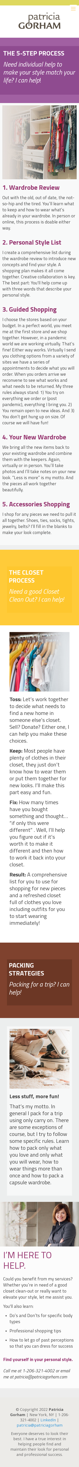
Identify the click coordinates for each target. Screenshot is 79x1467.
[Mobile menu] (73, 8)
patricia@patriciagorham (40, 1425)
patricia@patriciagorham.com (41, 1376)
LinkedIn (48, 1419)
